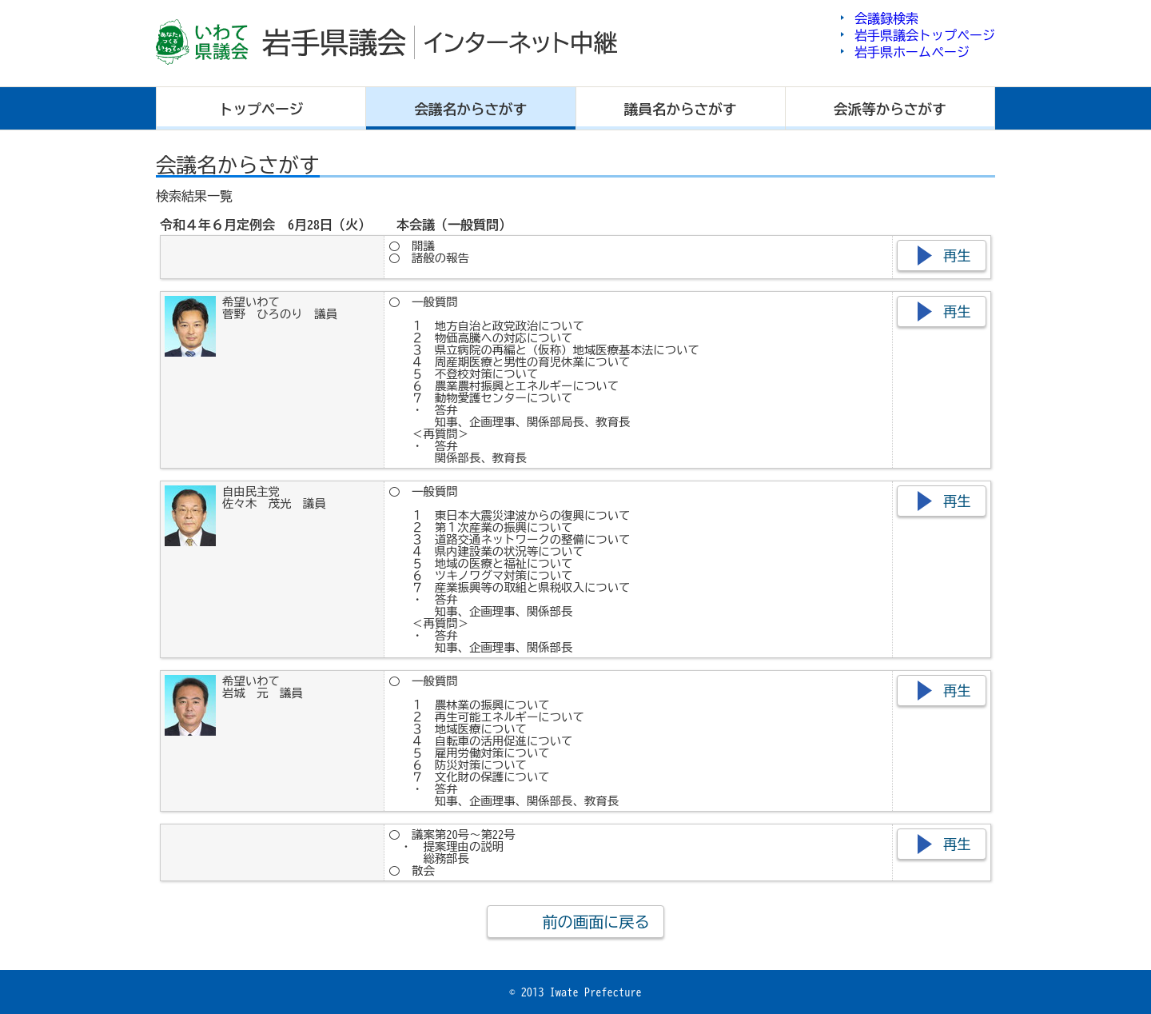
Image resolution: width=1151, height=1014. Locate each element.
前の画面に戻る (595, 921)
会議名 (471, 109)
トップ (261, 109)
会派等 (890, 109)
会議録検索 (886, 18)
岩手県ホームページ (912, 52)
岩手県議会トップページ (924, 35)
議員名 (680, 109)
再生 (957, 255)
